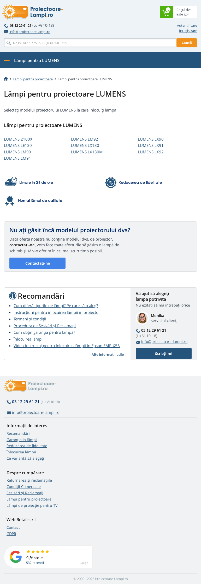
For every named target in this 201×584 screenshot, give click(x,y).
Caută (187, 42)
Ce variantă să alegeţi (25, 458)
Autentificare (187, 25)
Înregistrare (188, 30)
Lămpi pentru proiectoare (33, 79)
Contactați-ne (37, 263)
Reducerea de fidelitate (27, 445)
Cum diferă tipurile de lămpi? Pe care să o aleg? (56, 305)
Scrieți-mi (163, 353)
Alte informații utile (108, 354)
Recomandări (18, 433)
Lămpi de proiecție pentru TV (32, 505)
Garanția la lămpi (22, 439)
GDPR (11, 533)
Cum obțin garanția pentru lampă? (44, 332)
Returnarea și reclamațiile (29, 480)
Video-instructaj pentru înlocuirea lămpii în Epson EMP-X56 (67, 345)
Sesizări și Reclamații (25, 492)
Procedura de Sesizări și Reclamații (45, 325)
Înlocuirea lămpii (29, 339)
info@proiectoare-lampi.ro (27, 31)
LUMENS (18, 139)
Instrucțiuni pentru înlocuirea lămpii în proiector (57, 312)
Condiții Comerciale (24, 486)
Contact (13, 527)
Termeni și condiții (30, 318)
